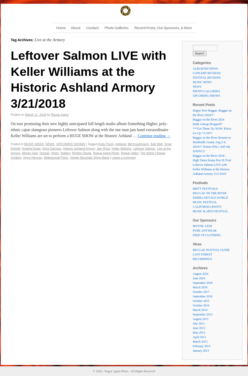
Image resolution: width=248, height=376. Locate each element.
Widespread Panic (56, 157)
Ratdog (65, 153)
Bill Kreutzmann (138, 144)
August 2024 (200, 274)
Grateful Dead (31, 148)
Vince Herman (32, 157)
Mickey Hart (30, 153)
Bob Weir (157, 144)
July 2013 (199, 323)
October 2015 (201, 301)
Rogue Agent (59, 115)
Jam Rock (103, 148)
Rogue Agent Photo (106, 153)
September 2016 (202, 296)
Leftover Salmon (144, 148)
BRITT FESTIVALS (205, 188)
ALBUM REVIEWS (205, 68)
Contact (92, 28)
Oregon (45, 153)
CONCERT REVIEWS (207, 73)
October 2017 (201, 292)
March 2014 (200, 310)
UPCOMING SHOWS (70, 144)
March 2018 (200, 287)
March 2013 (200, 341)
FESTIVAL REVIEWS (207, 77)
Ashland (120, 144)
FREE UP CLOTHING (207, 235)
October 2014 (201, 305)
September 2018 (202, 283)
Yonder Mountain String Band (89, 157)
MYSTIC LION (202, 226)
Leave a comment (124, 157)
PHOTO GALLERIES (206, 91)
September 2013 (202, 314)
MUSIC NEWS (34, 144)
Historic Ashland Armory (79, 148)
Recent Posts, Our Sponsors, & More (163, 28)
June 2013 (199, 328)
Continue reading (154, 136)
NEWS (50, 144)
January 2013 (201, 350)
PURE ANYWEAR (205, 230)
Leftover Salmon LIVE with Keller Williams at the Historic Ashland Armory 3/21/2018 (211, 169)
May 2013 (199, 332)
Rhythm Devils (81, 153)
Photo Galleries (116, 28)
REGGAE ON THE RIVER (210, 193)
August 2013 (200, 319)
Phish (55, 153)
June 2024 (199, 278)
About (75, 28)
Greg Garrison (51, 148)
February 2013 (201, 346)
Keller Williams (122, 148)
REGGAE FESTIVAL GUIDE (211, 250)
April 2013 (199, 337)
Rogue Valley (130, 153)
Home (61, 28)
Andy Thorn (106, 144)
